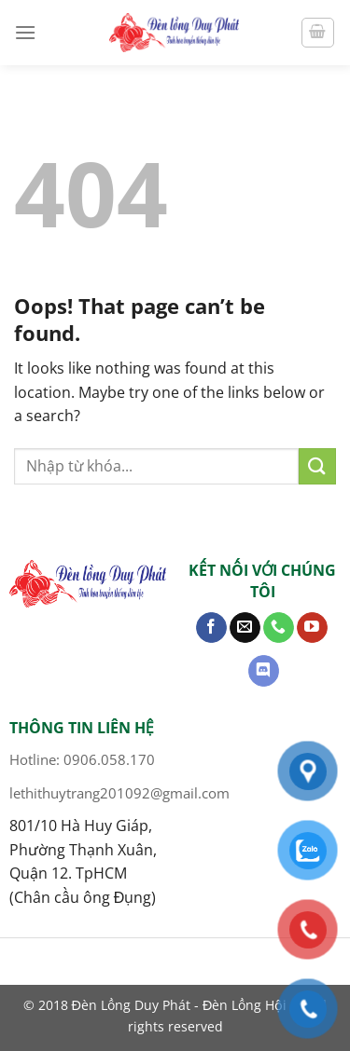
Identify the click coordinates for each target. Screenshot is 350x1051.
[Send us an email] (245, 628)
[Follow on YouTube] (312, 628)
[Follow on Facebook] (211, 628)
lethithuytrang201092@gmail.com (119, 793)
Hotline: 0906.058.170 (82, 759)
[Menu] (25, 32)
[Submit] (317, 466)
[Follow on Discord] (263, 671)
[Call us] (278, 628)
